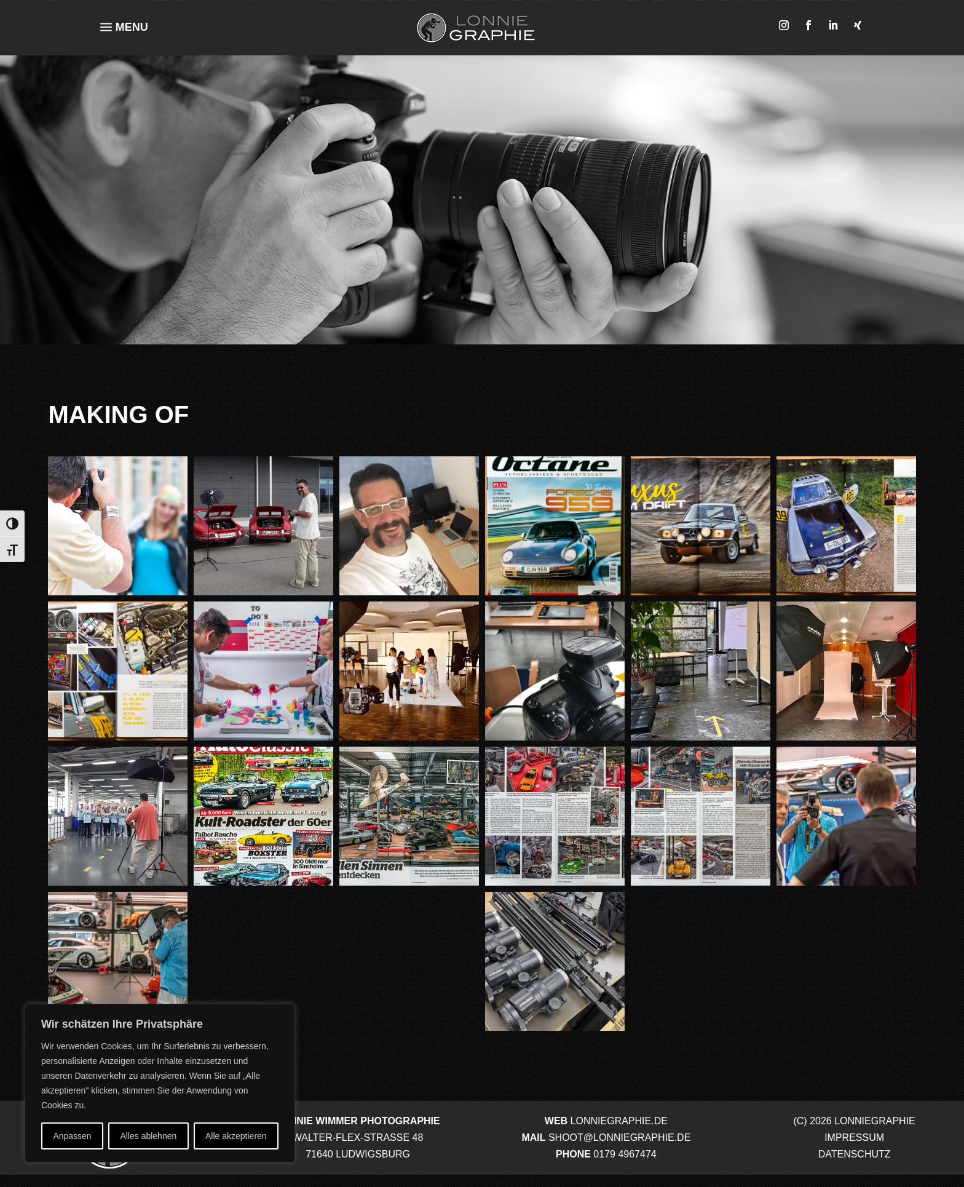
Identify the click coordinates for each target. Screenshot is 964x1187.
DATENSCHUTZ (854, 1154)
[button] (118, 525)
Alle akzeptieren (236, 1136)
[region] (160, 1083)
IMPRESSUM (854, 1137)
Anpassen (72, 1136)
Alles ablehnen (148, 1136)
